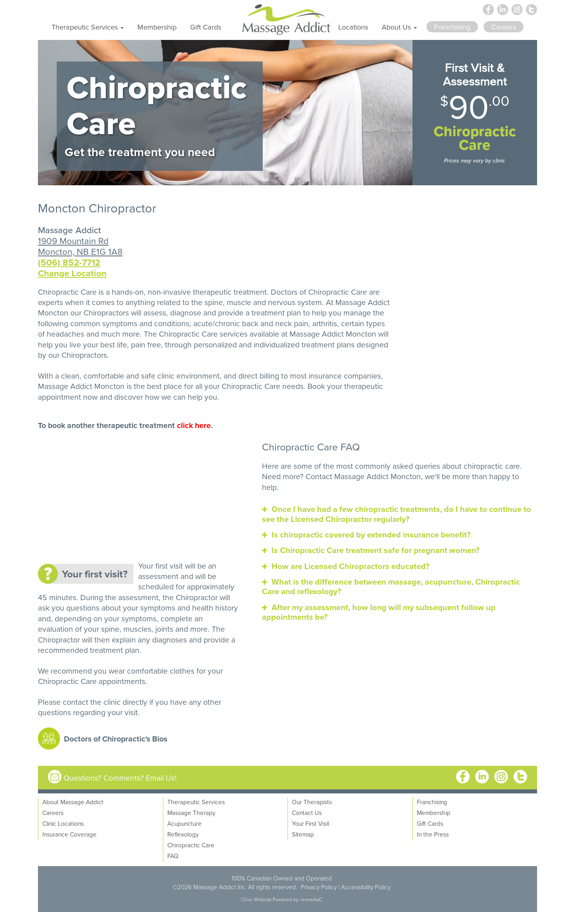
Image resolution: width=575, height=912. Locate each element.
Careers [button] (503, 27)
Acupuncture (184, 823)
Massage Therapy (191, 812)
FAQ (172, 855)
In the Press (433, 834)
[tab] (399, 514)
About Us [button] (399, 27)
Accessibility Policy (366, 886)
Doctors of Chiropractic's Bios (115, 738)
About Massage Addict (72, 801)
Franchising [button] (452, 27)
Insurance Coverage (69, 834)
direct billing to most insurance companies (309, 375)
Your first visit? (94, 574)
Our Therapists (312, 801)
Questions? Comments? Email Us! (120, 777)
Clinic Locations (63, 823)
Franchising (432, 801)
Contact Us (307, 812)
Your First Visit (310, 823)
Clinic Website (256, 899)
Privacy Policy (319, 886)
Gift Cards (205, 27)
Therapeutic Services (196, 801)
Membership (156, 27)
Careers (52, 812)
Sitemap (303, 834)
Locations (353, 27)
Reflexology (183, 834)
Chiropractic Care (188, 333)
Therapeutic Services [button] (88, 27)
